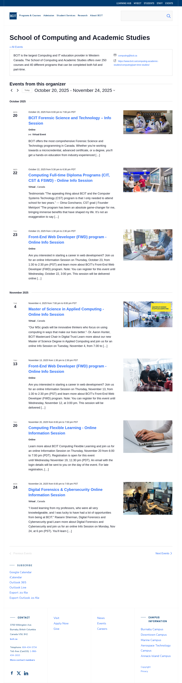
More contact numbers (22, 660)
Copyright (145, 667)
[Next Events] (18, 90)
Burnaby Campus (152, 629)
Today (27, 90)
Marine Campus (151, 640)
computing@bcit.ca (127, 55)
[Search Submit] (168, 16)
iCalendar (16, 577)
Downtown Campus (154, 635)
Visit (56, 618)
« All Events (16, 47)
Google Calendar (21, 572)
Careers (102, 629)
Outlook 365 (18, 582)
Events (101, 623)
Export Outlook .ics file (24, 598)
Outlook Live (18, 587)
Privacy (144, 671)
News (101, 618)
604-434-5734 (29, 647)
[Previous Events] (11, 90)
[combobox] (146, 16)
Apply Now (61, 623)
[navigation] (15, 16)
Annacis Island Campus (156, 656)
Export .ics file (19, 592)
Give (56, 629)
